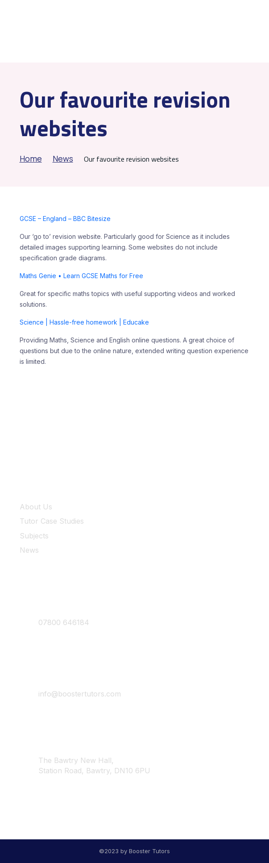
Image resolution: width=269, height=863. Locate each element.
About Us (36, 506)
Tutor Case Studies (52, 521)
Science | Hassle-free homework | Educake (84, 322)
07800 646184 (54, 622)
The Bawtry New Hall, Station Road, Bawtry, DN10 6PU (85, 765)
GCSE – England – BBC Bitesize (65, 218)
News (63, 158)
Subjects (34, 535)
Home (31, 158)
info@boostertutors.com (70, 694)
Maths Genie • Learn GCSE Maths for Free (81, 275)
